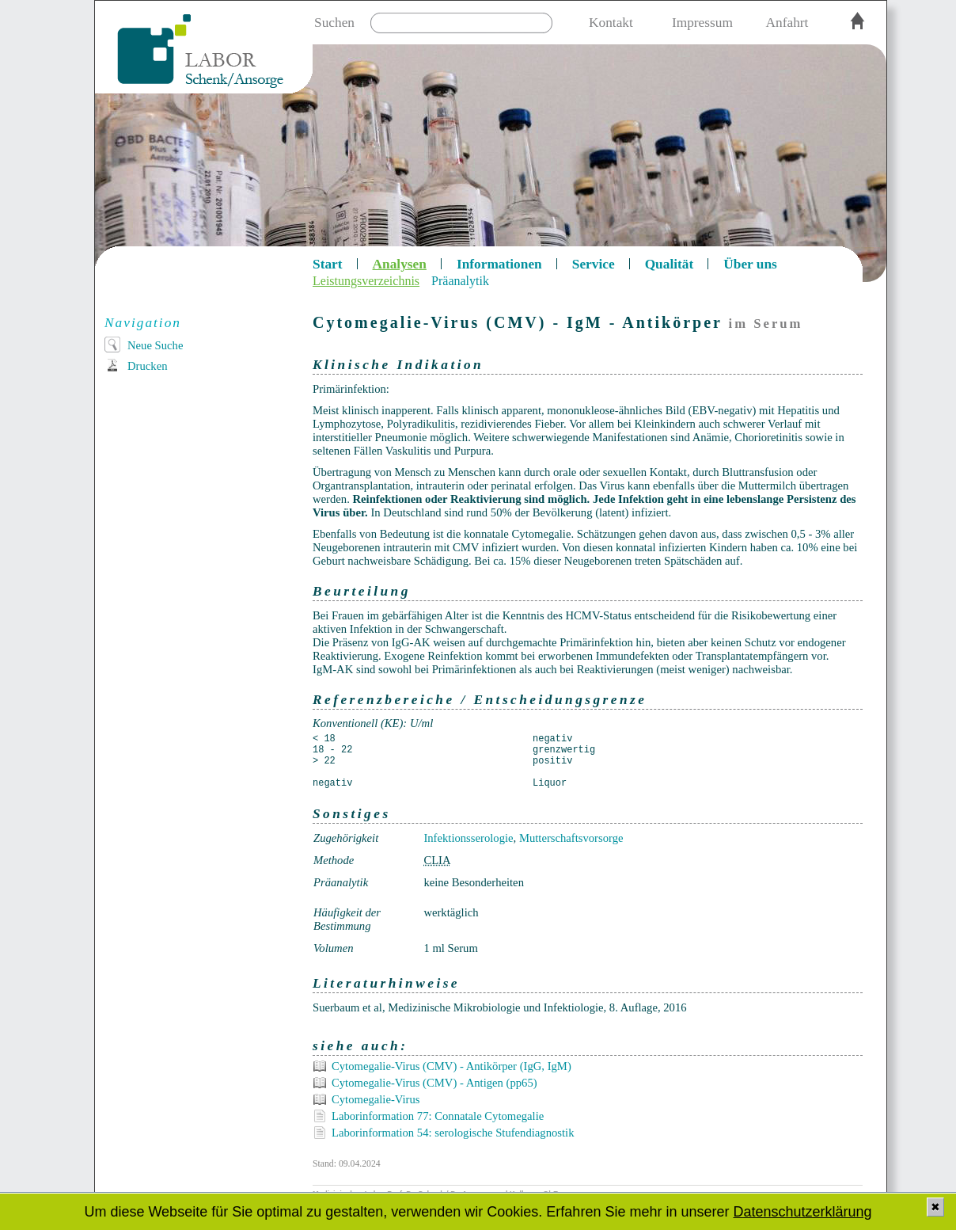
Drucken (147, 366)
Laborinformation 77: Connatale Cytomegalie (438, 1116)
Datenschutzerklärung (802, 1212)
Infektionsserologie (468, 838)
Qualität (669, 264)
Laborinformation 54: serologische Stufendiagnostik (453, 1132)
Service (593, 264)
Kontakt (611, 22)
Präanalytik (460, 281)
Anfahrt (787, 22)
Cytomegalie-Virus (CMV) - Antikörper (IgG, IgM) (451, 1066)
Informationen (499, 264)
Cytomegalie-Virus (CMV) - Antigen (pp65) (434, 1082)
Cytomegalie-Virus (375, 1099)
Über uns (750, 264)
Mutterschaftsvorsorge (571, 838)
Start (328, 264)
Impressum (702, 22)
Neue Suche (155, 345)
